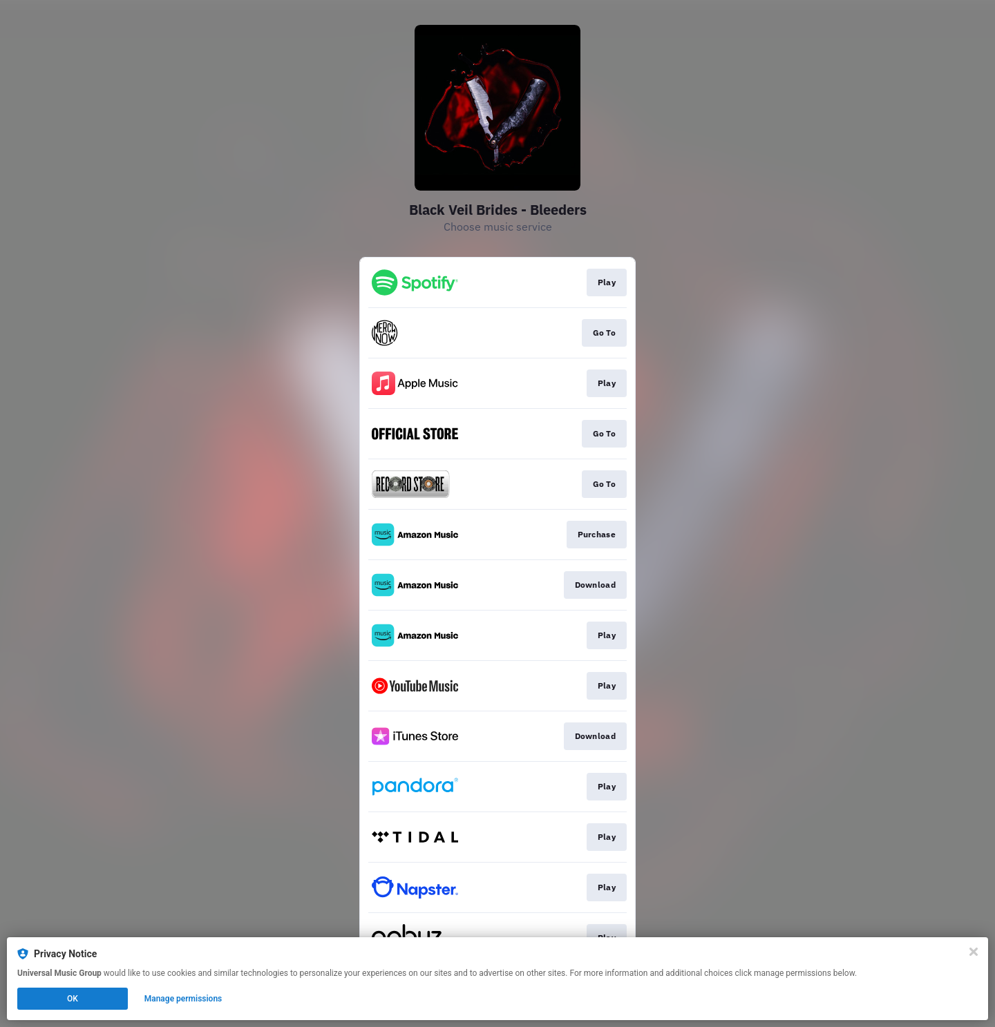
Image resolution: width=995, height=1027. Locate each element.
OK (72, 999)
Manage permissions (183, 999)
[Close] (974, 952)
